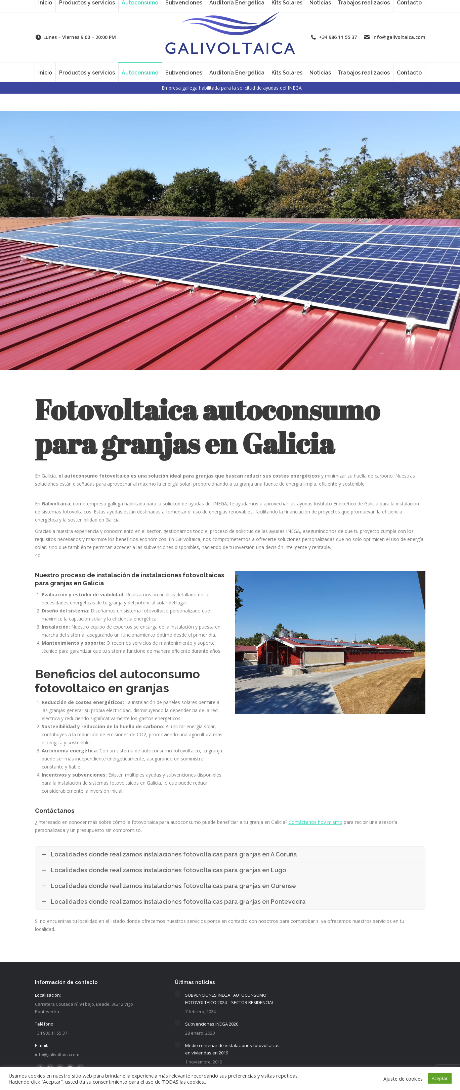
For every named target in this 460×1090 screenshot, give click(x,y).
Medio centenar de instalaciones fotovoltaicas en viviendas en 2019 (232, 1049)
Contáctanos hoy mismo (315, 822)
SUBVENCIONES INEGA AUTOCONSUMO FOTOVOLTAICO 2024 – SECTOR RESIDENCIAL (229, 998)
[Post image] (177, 994)
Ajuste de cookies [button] (403, 1079)
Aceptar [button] (440, 1078)
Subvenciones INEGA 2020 (211, 1024)
